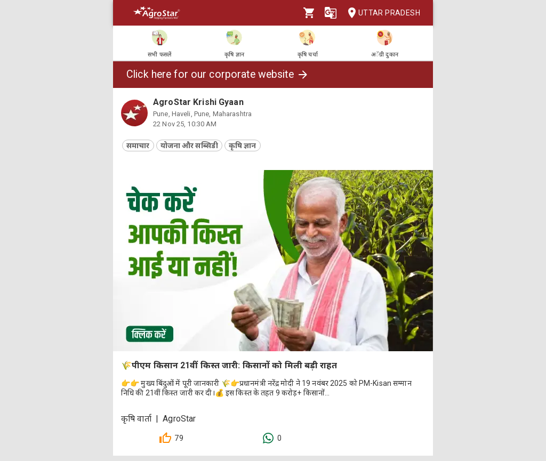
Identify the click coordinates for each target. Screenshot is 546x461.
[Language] (330, 12)
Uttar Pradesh (380, 13)
